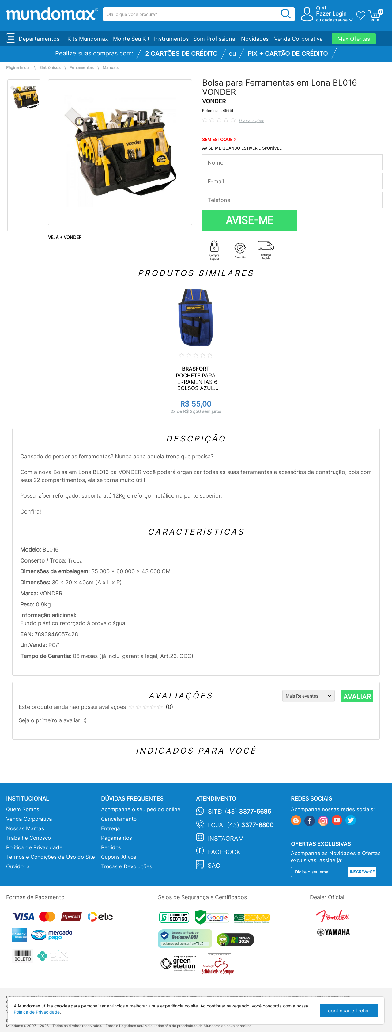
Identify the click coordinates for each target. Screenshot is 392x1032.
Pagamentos (116, 838)
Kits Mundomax (87, 39)
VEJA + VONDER (64, 237)
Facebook (224, 852)
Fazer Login (331, 13)
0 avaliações (251, 120)
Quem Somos (22, 809)
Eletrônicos (50, 67)
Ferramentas (82, 67)
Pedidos (111, 847)
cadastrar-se (335, 19)
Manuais (111, 67)
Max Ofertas (353, 39)
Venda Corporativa (298, 39)
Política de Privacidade (34, 847)
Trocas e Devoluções (126, 866)
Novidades (255, 39)
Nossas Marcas (25, 828)
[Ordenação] (308, 696)
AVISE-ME (249, 220)
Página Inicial (18, 67)
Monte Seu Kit (131, 39)
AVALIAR (357, 697)
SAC (214, 865)
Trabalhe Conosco (28, 838)
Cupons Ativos (118, 857)
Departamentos (39, 39)
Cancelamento (119, 819)
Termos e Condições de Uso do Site (50, 857)
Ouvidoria (18, 866)
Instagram (226, 838)
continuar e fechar (349, 1010)
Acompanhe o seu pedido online (140, 809)
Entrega (110, 828)
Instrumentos (171, 39)
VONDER (214, 101)
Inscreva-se (362, 872)
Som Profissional (214, 39)
